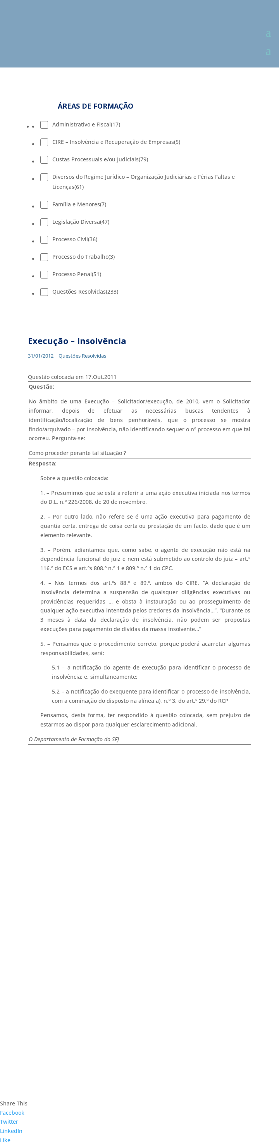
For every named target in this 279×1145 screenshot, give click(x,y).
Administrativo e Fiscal (86, 124)
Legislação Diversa (80, 221)
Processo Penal (76, 274)
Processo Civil (74, 239)
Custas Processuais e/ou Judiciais (100, 159)
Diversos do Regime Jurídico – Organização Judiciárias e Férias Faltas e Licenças (143, 181)
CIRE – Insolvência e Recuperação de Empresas (116, 141)
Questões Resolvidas (85, 291)
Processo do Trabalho (83, 256)
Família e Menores (79, 204)
